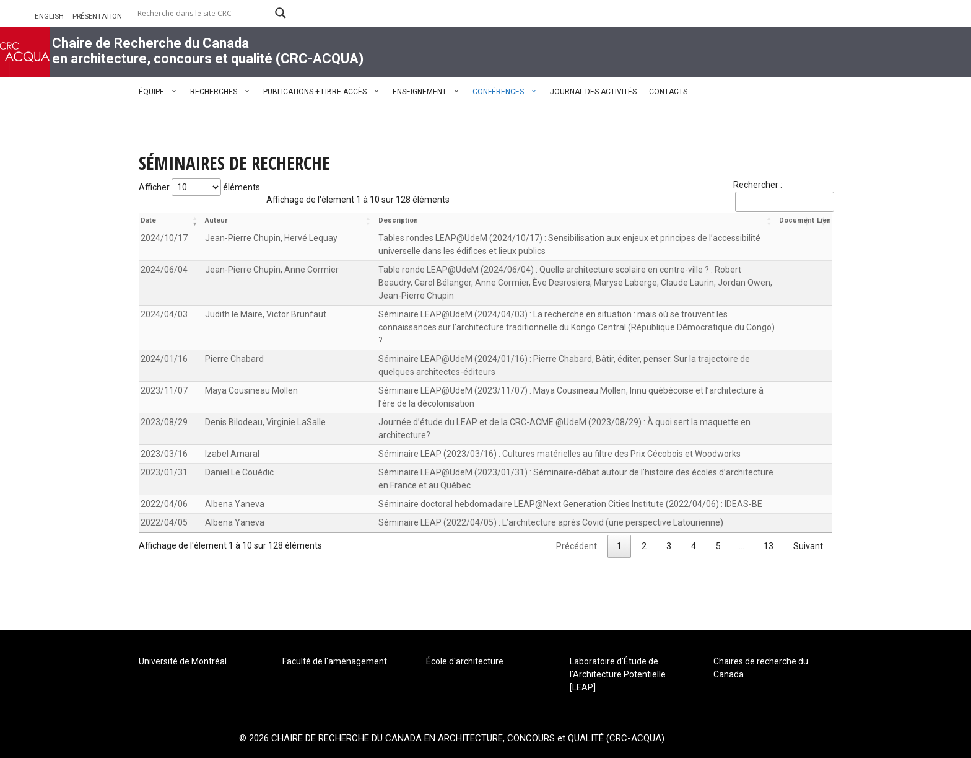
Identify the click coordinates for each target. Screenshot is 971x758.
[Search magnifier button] (280, 13)
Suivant (808, 546)
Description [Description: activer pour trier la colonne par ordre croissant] (398, 220)
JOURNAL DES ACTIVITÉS (593, 91)
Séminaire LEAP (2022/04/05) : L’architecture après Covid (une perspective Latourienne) (550, 522)
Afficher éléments (199, 187)
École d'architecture (464, 661)
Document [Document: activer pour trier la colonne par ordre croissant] (796, 220)
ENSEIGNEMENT (429, 92)
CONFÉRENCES (508, 92)
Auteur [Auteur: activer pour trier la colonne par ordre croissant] (216, 220)
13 (768, 546)
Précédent (576, 546)
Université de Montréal (183, 661)
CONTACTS (668, 91)
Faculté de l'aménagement (334, 661)
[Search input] (203, 13)
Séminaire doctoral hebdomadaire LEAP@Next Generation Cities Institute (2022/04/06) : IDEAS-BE (570, 504)
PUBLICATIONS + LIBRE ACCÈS (324, 92)
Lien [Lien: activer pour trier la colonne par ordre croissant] (824, 220)
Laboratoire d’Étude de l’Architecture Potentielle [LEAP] (618, 674)
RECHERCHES (223, 92)
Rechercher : (782, 196)
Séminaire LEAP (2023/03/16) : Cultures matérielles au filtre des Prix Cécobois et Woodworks (559, 454)
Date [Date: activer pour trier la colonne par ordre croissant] (148, 220)
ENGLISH (49, 16)
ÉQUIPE (161, 92)
